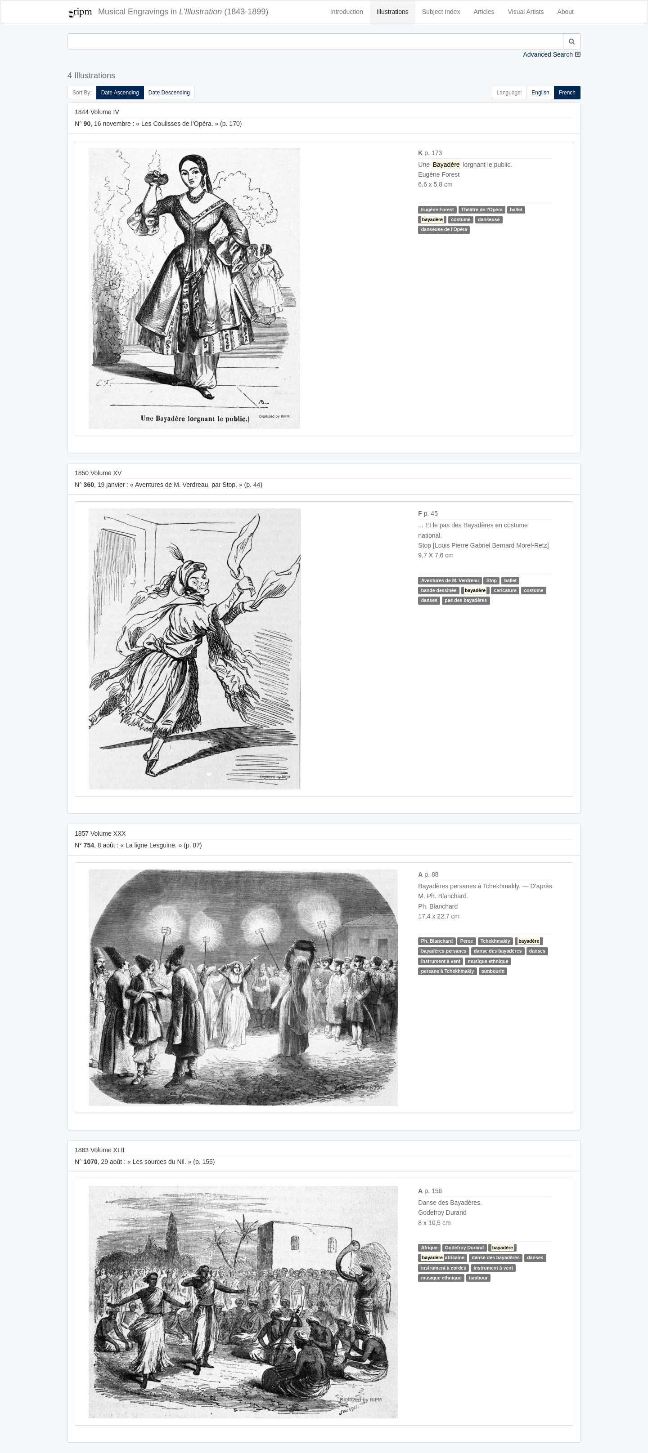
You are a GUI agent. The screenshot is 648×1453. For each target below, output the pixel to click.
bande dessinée (439, 590)
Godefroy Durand (464, 1247)
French (567, 92)
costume (460, 219)
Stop (491, 580)
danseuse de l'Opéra (444, 229)
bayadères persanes (444, 951)
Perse (466, 941)
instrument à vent (441, 961)
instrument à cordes (443, 1267)
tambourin (493, 971)
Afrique (429, 1247)
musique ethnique (488, 961)
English (540, 92)
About (565, 11)
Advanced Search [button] (548, 54)
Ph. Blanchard (437, 941)
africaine (442, 1257)
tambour (478, 1277)
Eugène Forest (437, 209)
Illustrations (393, 11)
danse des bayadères (498, 951)
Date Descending (169, 92)
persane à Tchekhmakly (447, 971)
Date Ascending (120, 92)
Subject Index (441, 11)
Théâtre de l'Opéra (482, 209)
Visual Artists (526, 11)
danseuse (489, 219)
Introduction (346, 11)
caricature (505, 590)
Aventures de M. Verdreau (450, 580)
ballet (516, 209)
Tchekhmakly (495, 941)
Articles (484, 11)
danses (429, 600)
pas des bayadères (466, 600)
